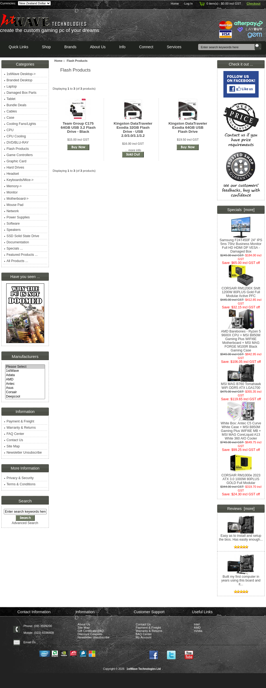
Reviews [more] (240, 508)
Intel (196, 624)
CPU (9, 130)
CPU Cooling (15, 136)
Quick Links (18, 47)
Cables (10, 111)
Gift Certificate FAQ (91, 630)
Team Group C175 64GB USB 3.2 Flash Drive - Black (78, 127)
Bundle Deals (15, 105)
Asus (25, 388)
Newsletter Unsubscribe (23, 452)
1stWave (25, 371)
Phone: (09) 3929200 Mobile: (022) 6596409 (38, 629)
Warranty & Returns (20, 427)
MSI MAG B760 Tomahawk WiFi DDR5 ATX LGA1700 (241, 384)
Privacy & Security (19, 478)
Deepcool (25, 397)
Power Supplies (17, 217)
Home (175, 3)
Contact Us (13, 440)
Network (11, 211)
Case (9, 117)
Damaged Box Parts (20, 93)
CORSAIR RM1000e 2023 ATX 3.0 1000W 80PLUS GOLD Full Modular (241, 477)
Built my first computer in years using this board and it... (240, 579)
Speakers (12, 230)
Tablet (9, 99)
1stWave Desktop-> (20, 74)
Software (12, 223)
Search (25, 501)
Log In (188, 3)
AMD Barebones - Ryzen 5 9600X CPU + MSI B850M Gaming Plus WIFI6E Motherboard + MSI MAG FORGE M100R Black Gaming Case (241, 339)
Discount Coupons (90, 634)
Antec (25, 384)
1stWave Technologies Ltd (143, 668)
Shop (46, 47)
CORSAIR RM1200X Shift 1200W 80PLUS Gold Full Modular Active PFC (240, 290)
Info (122, 47)
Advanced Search (25, 523)
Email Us (29, 642)
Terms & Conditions (20, 484)
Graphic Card (15, 161)
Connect (146, 47)
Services (174, 47)
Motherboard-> (16, 199)
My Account (143, 637)
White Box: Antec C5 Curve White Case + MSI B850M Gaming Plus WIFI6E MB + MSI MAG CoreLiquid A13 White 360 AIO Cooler (241, 429)
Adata (25, 375)
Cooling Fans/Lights (20, 124)
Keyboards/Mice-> (19, 180)
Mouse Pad (13, 205)
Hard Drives (14, 167)
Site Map (12, 446)
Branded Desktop (18, 80)
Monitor (11, 192)
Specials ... (13, 248)
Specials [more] (240, 210)
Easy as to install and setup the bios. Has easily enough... (241, 536)
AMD (25, 379)
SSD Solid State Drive (21, 236)
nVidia (198, 630)
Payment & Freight (19, 421)
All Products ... (16, 261)
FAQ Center (14, 434)
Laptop (10, 86)
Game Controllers (18, 155)
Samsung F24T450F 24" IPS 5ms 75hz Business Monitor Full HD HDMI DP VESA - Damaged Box (241, 244)
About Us (98, 47)
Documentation (16, 242)
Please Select (25, 367)
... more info (133, 150)
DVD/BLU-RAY (16, 142)
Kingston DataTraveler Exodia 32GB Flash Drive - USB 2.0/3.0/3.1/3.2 (133, 129)
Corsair (25, 392)
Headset (11, 174)
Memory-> (13, 186)
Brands (70, 47)
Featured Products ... (21, 255)
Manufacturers (25, 356)
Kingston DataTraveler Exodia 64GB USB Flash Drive (188, 127)
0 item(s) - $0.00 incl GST (219, 3)
